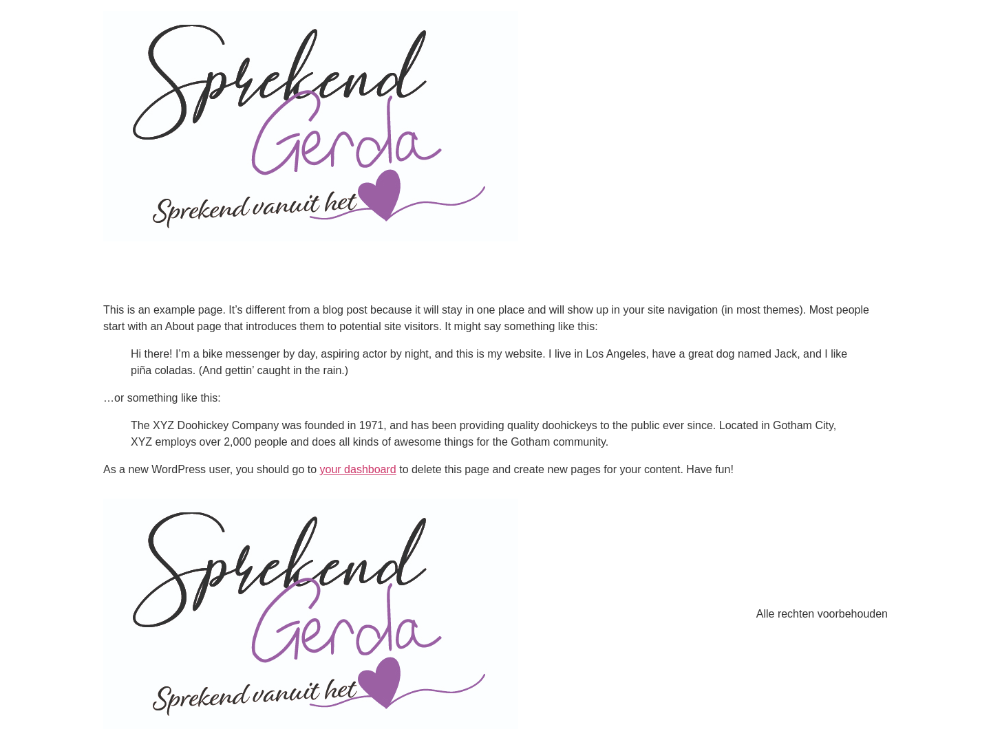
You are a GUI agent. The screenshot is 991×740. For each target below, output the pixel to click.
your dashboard (358, 469)
